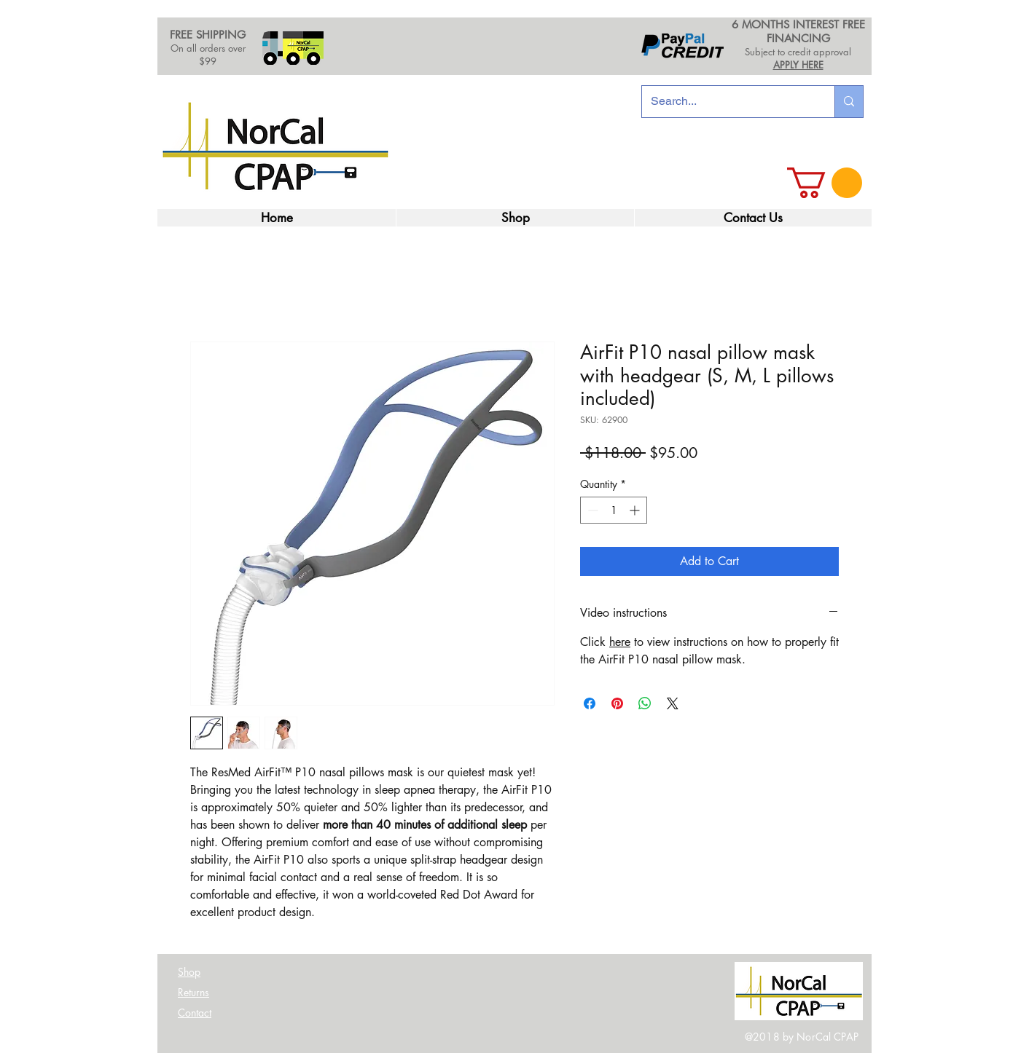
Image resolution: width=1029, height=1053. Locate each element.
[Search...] (727, 101)
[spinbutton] (613, 510)
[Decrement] (591, 510)
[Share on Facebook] (589, 703)
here (619, 642)
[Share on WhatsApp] (645, 703)
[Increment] (636, 510)
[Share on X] (672, 703)
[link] (824, 182)
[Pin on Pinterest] (617, 703)
